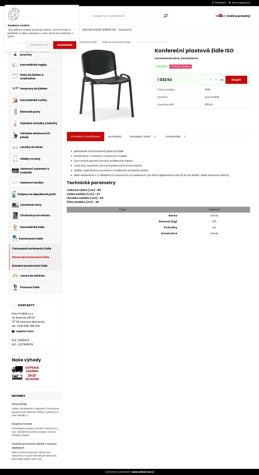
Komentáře (176, 137)
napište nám (25, 331)
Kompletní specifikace (85, 136)
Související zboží (143, 137)
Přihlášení (220, 2)
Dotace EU (125, 29)
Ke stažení (115, 136)
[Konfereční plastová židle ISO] (105, 85)
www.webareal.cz (143, 472)
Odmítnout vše (39, 44)
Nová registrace (241, 2)
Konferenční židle (87, 42)
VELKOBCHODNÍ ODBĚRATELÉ (99, 29)
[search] (166, 16)
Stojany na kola (22, 424)
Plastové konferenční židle (116, 42)
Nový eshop (19, 404)
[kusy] (209, 80)
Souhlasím (64, 45)
